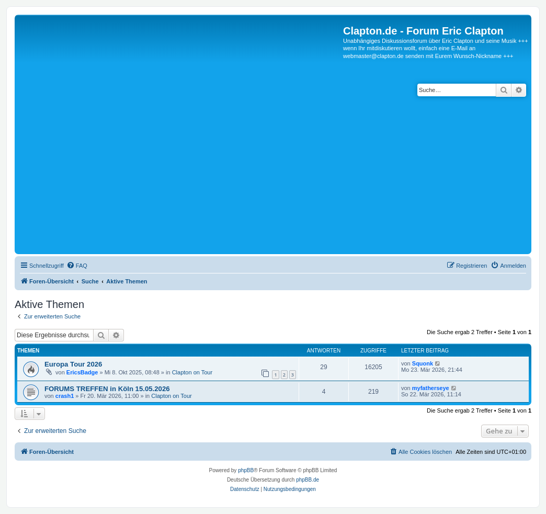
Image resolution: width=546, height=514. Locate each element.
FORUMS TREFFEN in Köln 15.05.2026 (107, 389)
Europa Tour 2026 (73, 364)
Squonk (422, 363)
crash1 (64, 396)
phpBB (246, 470)
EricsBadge (82, 372)
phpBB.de (307, 480)
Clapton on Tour (192, 372)
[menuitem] (76, 265)
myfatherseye (430, 388)
